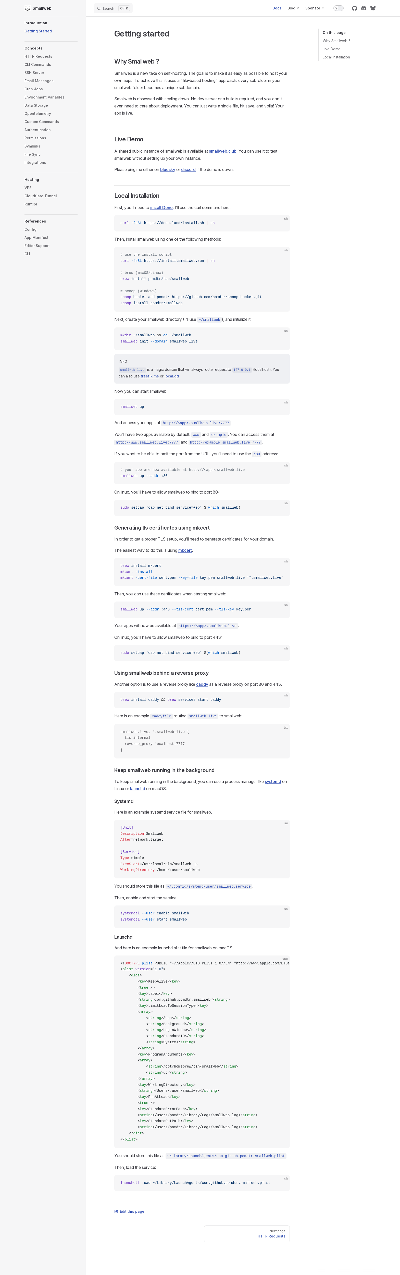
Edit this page (129, 1211)
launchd (137, 788)
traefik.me (150, 376)
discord (188, 169)
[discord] (363, 8)
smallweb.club (222, 151)
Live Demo (332, 49)
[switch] (338, 8)
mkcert (185, 550)
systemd (273, 781)
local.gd (172, 376)
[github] (354, 8)
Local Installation (336, 57)
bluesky (167, 169)
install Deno (161, 207)
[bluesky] (373, 8)
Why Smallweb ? (336, 41)
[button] (51, 23)
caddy (202, 684)
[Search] (113, 8)
